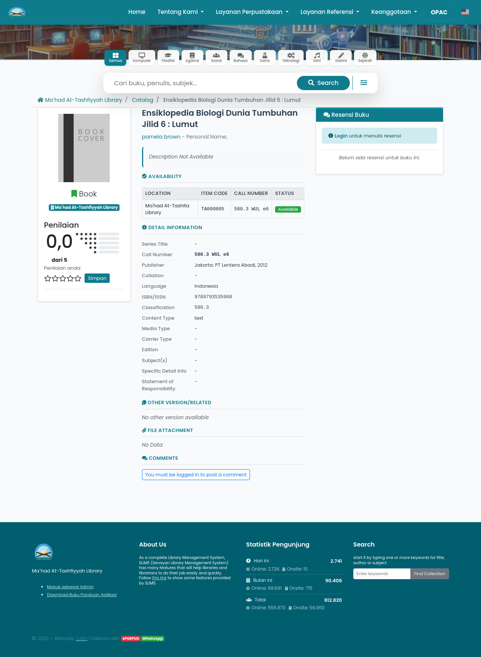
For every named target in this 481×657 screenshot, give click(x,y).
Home (136, 12)
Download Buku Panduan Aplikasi (82, 595)
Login (341, 136)
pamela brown (161, 136)
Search (323, 83)
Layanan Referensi (328, 12)
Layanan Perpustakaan (250, 12)
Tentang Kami (178, 12)
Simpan (97, 278)
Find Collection (429, 574)
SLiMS (81, 638)
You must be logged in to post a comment (196, 474)
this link (159, 578)
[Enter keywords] (382, 573)
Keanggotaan (391, 12)
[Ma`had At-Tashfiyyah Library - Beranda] (17, 12)
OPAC (439, 12)
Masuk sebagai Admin (70, 587)
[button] (465, 12)
